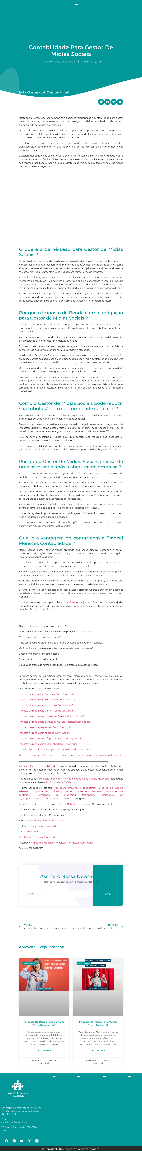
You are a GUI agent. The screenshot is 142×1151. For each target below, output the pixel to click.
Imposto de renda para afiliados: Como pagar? (44, 733)
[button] (76, 3)
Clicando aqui (75, 602)
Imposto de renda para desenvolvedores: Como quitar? (49, 744)
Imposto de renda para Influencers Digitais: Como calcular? (51, 716)
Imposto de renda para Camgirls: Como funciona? (46, 694)
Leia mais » (43, 1050)
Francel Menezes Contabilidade (41, 837)
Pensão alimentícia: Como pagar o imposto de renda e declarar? (54, 749)
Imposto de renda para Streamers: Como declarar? (47, 699)
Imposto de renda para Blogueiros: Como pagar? (46, 705)
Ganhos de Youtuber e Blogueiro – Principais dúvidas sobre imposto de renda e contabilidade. (71, 755)
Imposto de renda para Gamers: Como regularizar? (47, 710)
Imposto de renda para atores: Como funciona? (45, 727)
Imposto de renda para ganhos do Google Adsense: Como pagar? (55, 722)
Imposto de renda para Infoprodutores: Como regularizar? (51, 738)
